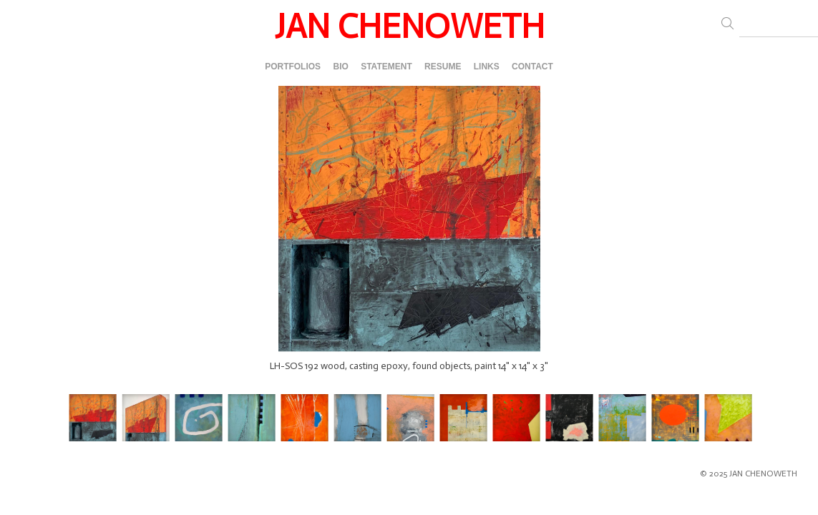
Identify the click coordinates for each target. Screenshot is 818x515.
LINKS (487, 67)
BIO (340, 67)
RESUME (442, 67)
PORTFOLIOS (293, 67)
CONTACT (532, 67)
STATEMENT (386, 67)
